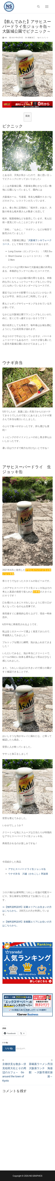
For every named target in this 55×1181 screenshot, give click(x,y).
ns (4, 38)
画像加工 (30, 38)
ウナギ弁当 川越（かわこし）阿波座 (28, 873)
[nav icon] (46, 7)
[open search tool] (38, 6)
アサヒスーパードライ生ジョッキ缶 (27, 869)
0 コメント (43, 38)
